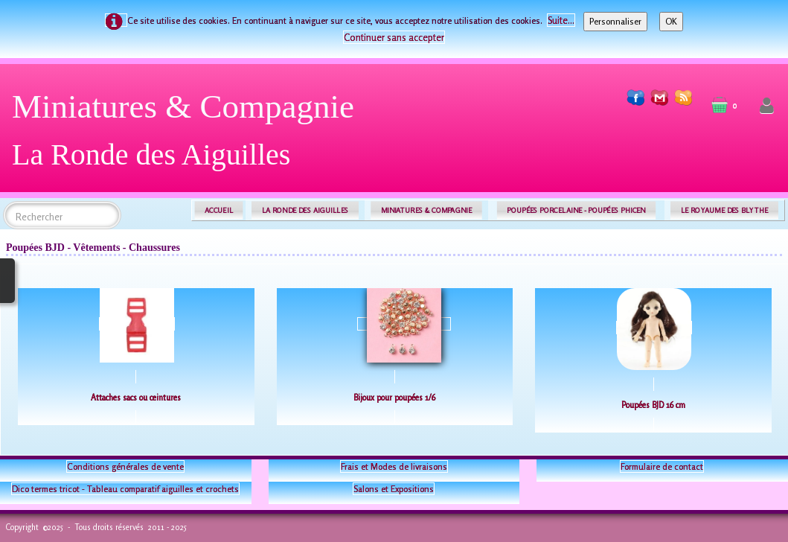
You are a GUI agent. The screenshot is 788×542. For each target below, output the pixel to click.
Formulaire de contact (662, 466)
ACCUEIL (219, 210)
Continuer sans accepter (394, 37)
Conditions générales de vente (125, 466)
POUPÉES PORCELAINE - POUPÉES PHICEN (576, 210)
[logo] (188, 136)
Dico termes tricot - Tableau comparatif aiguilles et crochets (125, 488)
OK (671, 21)
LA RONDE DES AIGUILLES (305, 210)
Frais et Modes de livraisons (394, 466)
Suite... (561, 20)
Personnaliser (615, 21)
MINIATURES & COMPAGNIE (426, 210)
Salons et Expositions (393, 488)
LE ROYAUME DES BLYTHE (725, 210)
